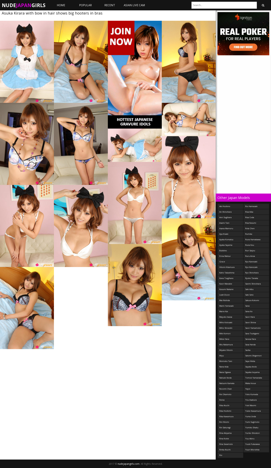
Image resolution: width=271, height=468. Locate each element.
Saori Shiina (250, 322)
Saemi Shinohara (253, 283)
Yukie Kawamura (253, 411)
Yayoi (247, 388)
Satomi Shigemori (253, 355)
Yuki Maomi (250, 405)
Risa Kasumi (250, 223)
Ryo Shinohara (252, 272)
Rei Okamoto (225, 394)
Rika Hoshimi (225, 411)
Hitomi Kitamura (227, 267)
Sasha (247, 350)
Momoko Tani (225, 361)
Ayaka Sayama (225, 245)
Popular (85, 5)
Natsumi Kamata (226, 383)
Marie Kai (223, 311)
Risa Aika (249, 211)
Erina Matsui (225, 256)
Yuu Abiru (249, 438)
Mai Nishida (224, 300)
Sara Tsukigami (252, 333)
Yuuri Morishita (252, 449)
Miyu (221, 355)
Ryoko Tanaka (251, 278)
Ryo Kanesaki (251, 261)
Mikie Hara (224, 339)
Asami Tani (224, 223)
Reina (222, 400)
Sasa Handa (250, 344)
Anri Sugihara (225, 217)
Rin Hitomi (224, 422)
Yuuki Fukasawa (252, 444)
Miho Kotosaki (225, 322)
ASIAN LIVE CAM (134, 5)
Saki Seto (249, 294)
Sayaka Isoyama (252, 372)
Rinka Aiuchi (225, 449)
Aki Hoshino (224, 206)
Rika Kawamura (226, 416)
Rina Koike (224, 438)
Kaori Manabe (225, 283)
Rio (220, 455)
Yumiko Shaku (251, 427)
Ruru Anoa (250, 256)
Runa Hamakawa (252, 239)
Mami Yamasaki (226, 306)
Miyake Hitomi (226, 350)
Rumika (248, 234)
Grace (222, 261)
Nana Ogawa (225, 372)
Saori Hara (250, 317)
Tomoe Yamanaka (253, 377)
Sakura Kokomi (252, 300)
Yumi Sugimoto (252, 422)
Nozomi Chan (225, 388)
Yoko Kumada (251, 394)
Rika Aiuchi (224, 405)
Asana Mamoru (226, 228)
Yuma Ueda (250, 416)
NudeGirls (23, 5)
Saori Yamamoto (253, 328)
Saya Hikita (250, 361)
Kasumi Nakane (226, 289)
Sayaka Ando (251, 366)
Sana (247, 306)
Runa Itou (249, 245)
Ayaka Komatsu (226, 239)
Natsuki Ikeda (225, 377)
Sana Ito (249, 311)
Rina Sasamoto (226, 444)
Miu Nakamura (226, 344)
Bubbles (223, 250)
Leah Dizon (224, 294)
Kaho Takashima (226, 272)
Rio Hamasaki (251, 206)
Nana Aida (223, 366)
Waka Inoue (250, 383)
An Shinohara (225, 211)
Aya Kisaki (223, 234)
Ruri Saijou (250, 250)
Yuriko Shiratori (252, 433)
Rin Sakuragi (225, 427)
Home (61, 5)
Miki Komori (225, 333)
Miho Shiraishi (225, 328)
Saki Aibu (249, 289)
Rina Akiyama (225, 433)
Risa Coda (249, 217)
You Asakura (251, 400)
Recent (109, 5)
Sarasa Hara (250, 339)
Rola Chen (250, 228)
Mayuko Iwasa (225, 317)
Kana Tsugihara (226, 278)
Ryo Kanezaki (251, 267)
